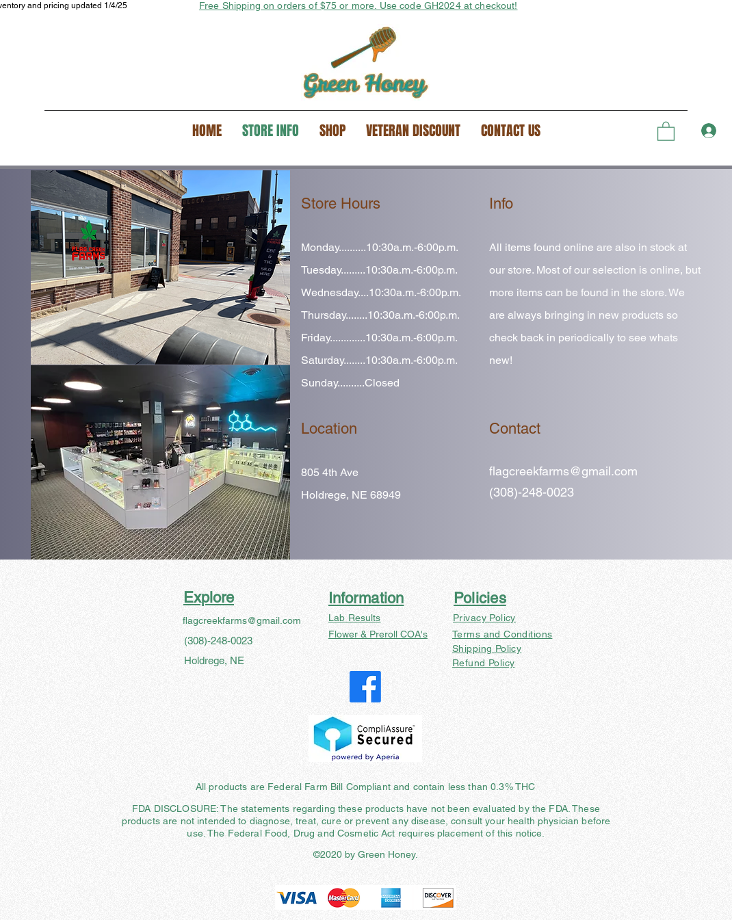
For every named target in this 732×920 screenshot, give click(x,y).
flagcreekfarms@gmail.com (563, 471)
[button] (666, 130)
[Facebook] (365, 686)
